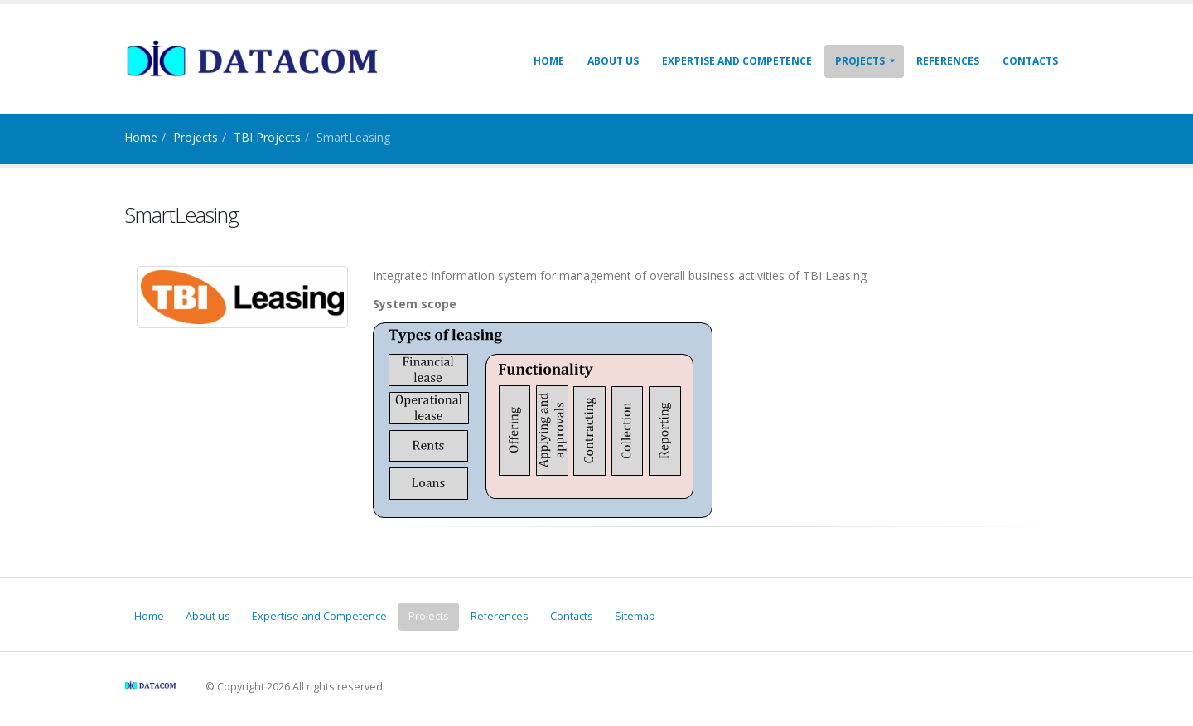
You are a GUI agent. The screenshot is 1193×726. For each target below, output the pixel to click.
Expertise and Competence (737, 61)
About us (613, 61)
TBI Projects (267, 137)
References (947, 61)
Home (549, 61)
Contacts (1030, 61)
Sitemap (635, 616)
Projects (860, 61)
